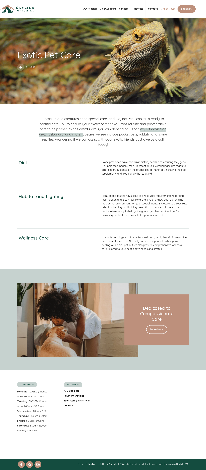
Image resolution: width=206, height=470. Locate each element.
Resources (142, 9)
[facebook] (21, 464)
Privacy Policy (85, 464)
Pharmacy (157, 9)
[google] (37, 464)
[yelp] (29, 464)
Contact (68, 405)
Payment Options (74, 396)
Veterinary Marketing (157, 464)
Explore (26, 67)
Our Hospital (95, 9)
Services (129, 9)
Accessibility (99, 464)
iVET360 (184, 464)
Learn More (156, 329)
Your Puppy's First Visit (77, 401)
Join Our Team (113, 9)
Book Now (191, 9)
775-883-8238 (173, 9)
